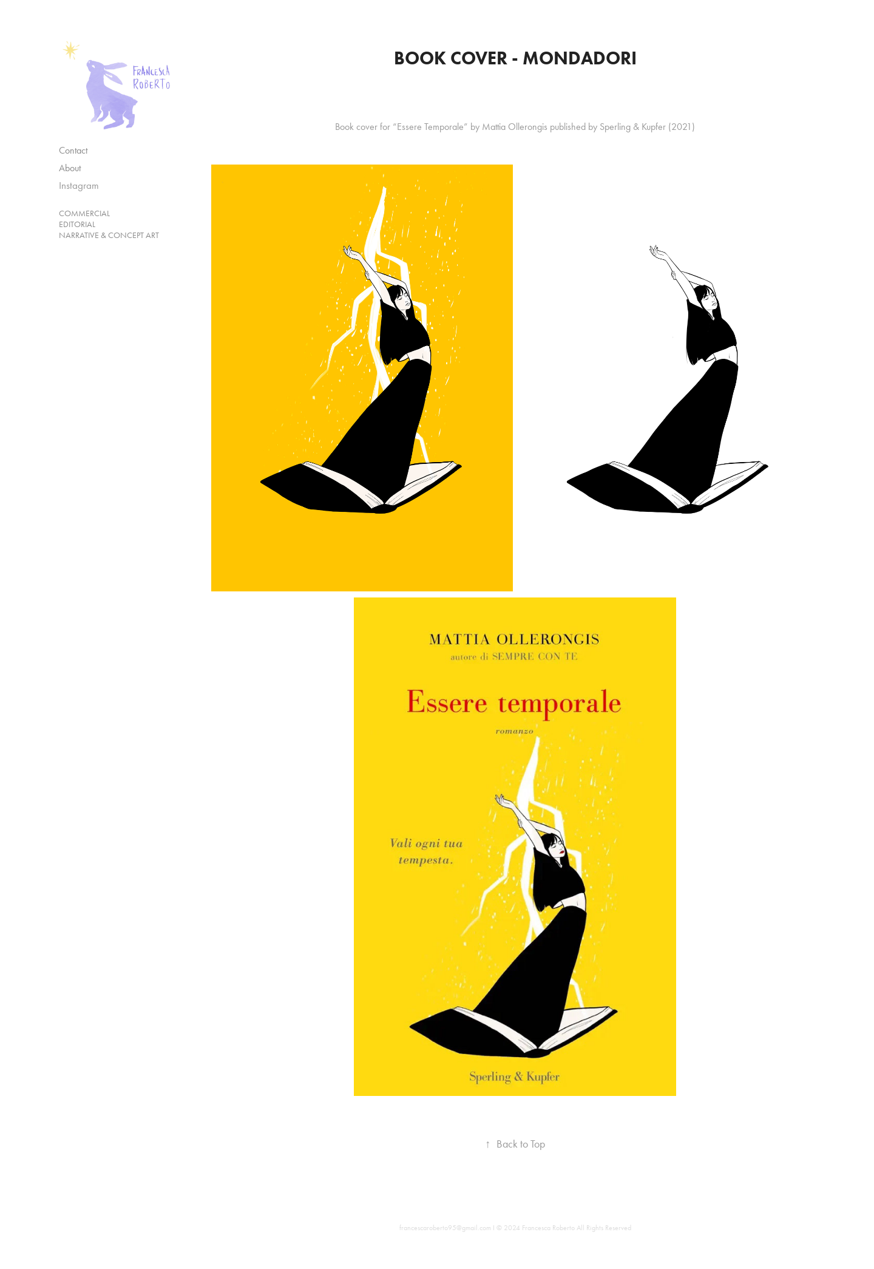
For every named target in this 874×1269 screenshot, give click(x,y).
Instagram (79, 185)
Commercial (84, 213)
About (70, 168)
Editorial (77, 224)
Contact (73, 150)
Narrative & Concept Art (109, 235)
